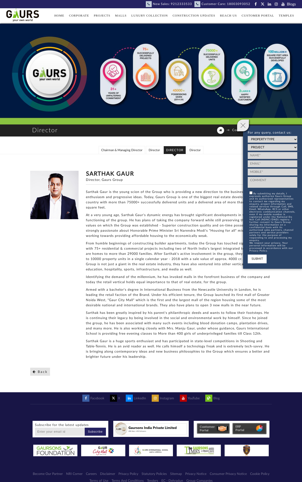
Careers (91, 474)
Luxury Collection (149, 15)
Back (40, 372)
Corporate (79, 15)
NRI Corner (74, 474)
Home (59, 15)
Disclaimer (107, 474)
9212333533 (181, 4)
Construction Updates (193, 15)
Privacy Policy (128, 474)
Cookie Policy (259, 474)
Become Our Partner (48, 474)
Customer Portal (258, 15)
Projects (102, 15)
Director (154, 150)
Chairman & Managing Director (122, 150)
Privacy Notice (195, 474)
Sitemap (176, 474)
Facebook (93, 398)
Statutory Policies (154, 474)
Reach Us (228, 15)
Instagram (163, 398)
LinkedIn (136, 398)
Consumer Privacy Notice (228, 474)
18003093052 (238, 4)
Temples (286, 15)
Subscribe (95, 431)
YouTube (190, 398)
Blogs (291, 4)
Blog (212, 398)
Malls (121, 15)
